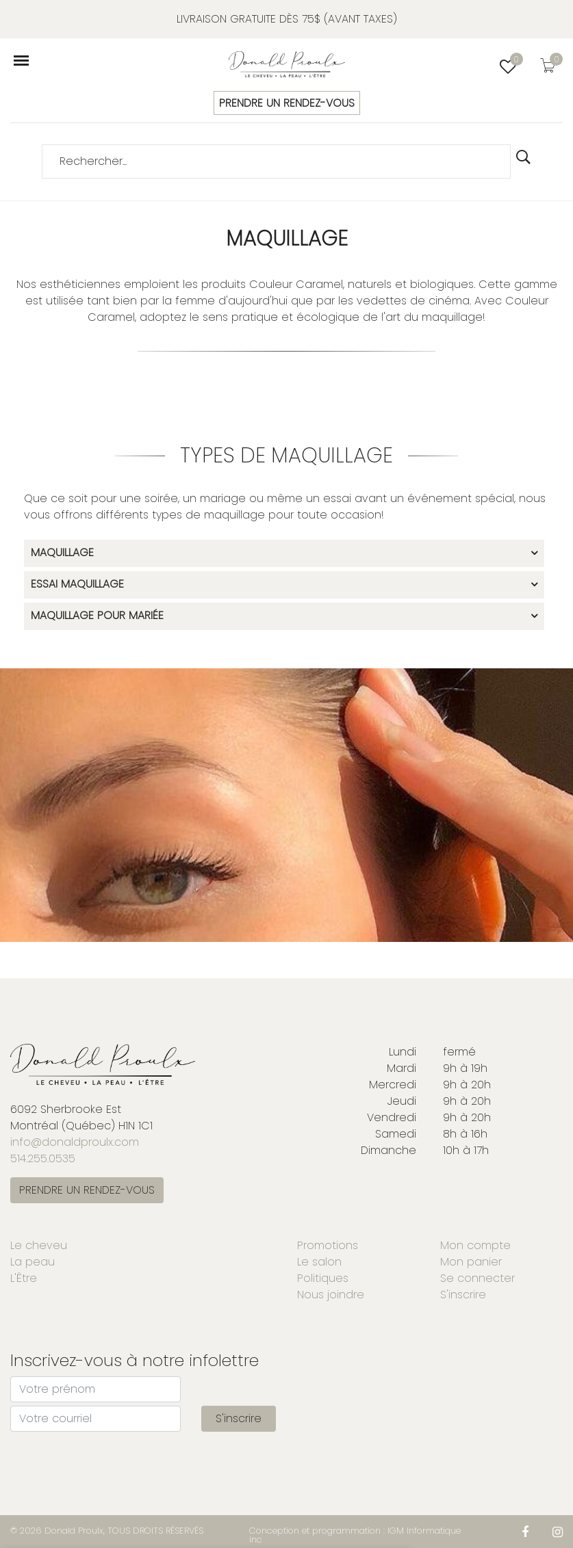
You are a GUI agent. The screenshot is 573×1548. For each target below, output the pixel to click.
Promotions (327, 1245)
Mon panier (471, 1262)
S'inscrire (463, 1294)
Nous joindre (330, 1294)
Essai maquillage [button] (77, 585)
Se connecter (477, 1278)
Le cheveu (38, 1245)
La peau (32, 1262)
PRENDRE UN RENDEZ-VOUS (287, 103)
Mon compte (475, 1245)
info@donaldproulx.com (74, 1142)
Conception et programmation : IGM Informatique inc (355, 1535)
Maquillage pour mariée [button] (97, 616)
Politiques (322, 1278)
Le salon (319, 1262)
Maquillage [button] (62, 553)
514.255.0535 (42, 1158)
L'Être (23, 1278)
